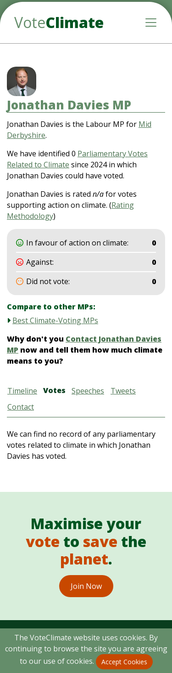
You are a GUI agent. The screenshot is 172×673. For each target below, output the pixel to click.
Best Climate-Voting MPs (55, 320)
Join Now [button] (86, 586)
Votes (54, 390)
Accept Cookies (124, 661)
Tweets (123, 391)
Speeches (88, 391)
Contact (20, 407)
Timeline (22, 391)
